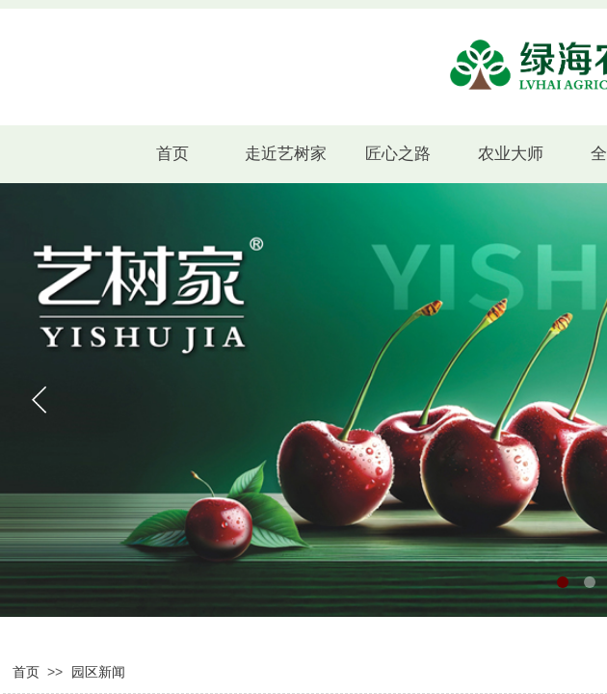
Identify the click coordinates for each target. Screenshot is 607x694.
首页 (26, 672)
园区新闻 (98, 672)
